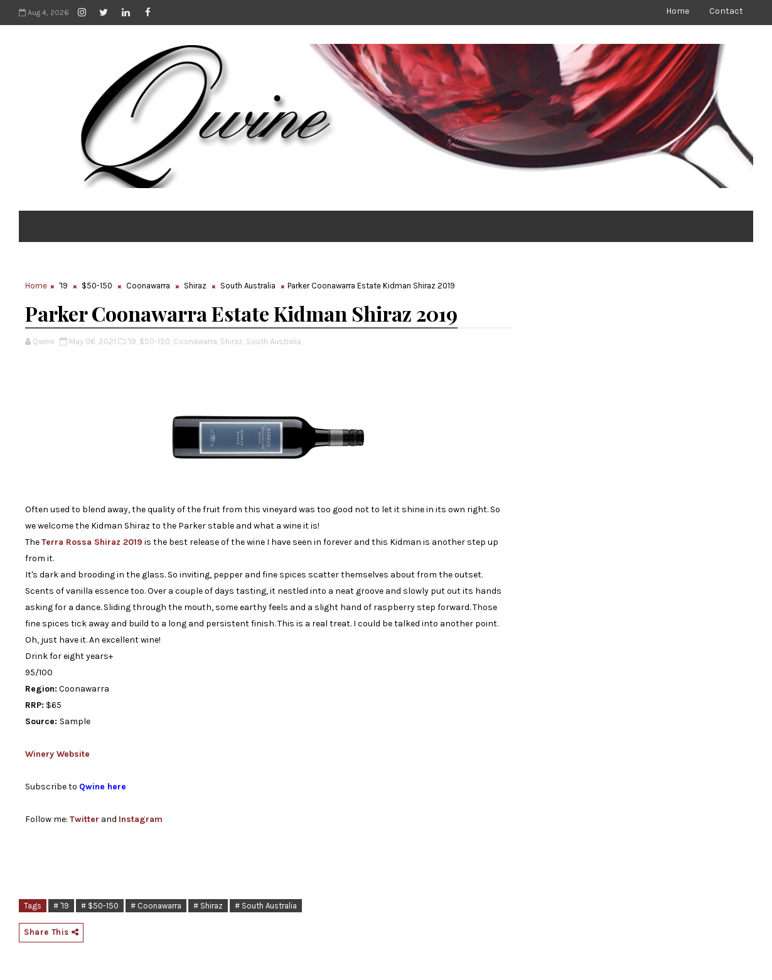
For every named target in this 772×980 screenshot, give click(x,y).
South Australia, (274, 341)
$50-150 (97, 285)
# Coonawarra (156, 905)
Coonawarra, (195, 341)
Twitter (84, 819)
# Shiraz (208, 905)
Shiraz (195, 285)
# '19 (61, 905)
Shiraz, (232, 341)
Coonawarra (148, 285)
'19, (132, 341)
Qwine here (102, 786)
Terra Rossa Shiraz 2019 (91, 542)
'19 (63, 285)
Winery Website (57, 754)
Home (677, 11)
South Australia (248, 285)
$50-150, (155, 341)
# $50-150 (100, 905)
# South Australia (266, 905)
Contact (726, 11)
